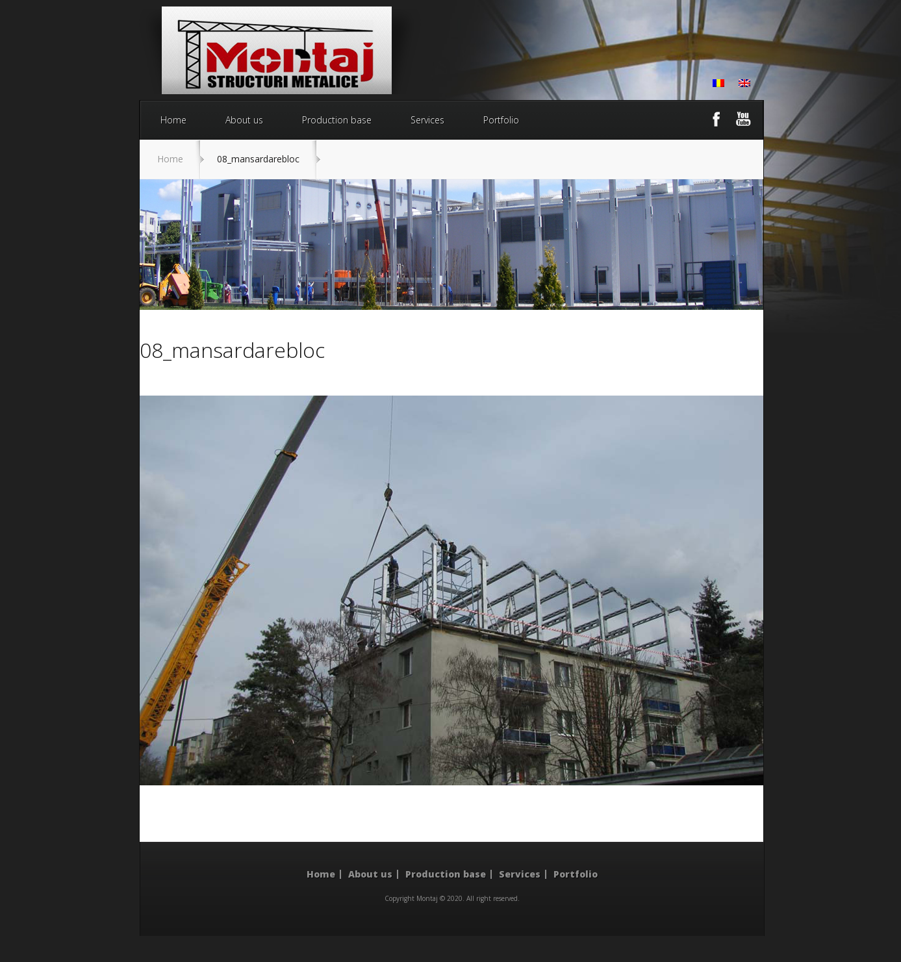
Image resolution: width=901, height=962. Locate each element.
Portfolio (501, 120)
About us (244, 120)
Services (427, 120)
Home (173, 120)
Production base (337, 120)
